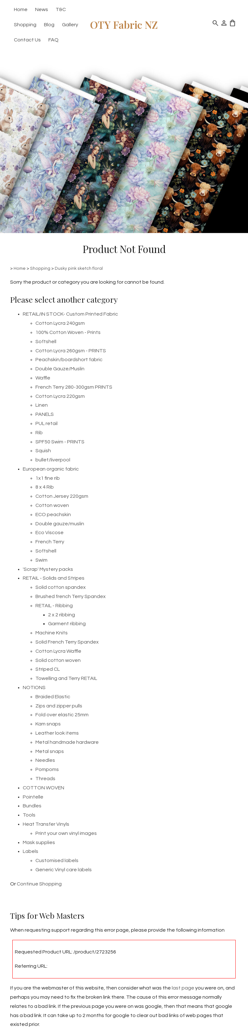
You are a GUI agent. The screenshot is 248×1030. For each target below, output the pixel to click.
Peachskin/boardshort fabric (68, 359)
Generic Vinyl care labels (63, 869)
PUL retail (46, 423)
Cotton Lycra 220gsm (60, 396)
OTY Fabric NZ (124, 24)
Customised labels (56, 860)
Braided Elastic (52, 696)
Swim (41, 560)
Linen (41, 405)
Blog (49, 24)
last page (183, 987)
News (41, 9)
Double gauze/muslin (59, 523)
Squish (43, 450)
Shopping (25, 24)
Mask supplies (39, 842)
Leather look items (57, 733)
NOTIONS (34, 687)
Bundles (32, 805)
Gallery (70, 24)
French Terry (49, 541)
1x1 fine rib (47, 478)
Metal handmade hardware (67, 742)
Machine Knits (51, 632)
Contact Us (27, 39)
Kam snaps (48, 723)
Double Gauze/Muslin (59, 368)
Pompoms (47, 769)
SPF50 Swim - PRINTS (59, 441)
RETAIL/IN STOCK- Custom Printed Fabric (70, 314)
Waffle (42, 377)
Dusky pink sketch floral (79, 268)
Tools (29, 814)
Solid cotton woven (58, 660)
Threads (45, 778)
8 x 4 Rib (44, 487)
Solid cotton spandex (60, 587)
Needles (45, 760)
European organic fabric (51, 469)
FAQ (53, 39)
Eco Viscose (49, 532)
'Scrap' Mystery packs (48, 569)
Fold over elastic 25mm (62, 714)
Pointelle (33, 796)
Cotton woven (52, 505)
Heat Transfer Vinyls (46, 824)
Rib (39, 432)
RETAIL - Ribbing (54, 605)
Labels (30, 851)
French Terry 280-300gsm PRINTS (73, 387)
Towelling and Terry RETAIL (66, 678)
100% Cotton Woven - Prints (68, 332)
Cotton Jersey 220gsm (61, 496)
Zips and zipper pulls (58, 705)
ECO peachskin (53, 514)
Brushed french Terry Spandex (70, 596)
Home (21, 9)
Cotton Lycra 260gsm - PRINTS (70, 350)
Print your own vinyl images (66, 833)
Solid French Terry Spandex (67, 642)
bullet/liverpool (52, 459)
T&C (61, 9)
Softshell (45, 341)
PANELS (44, 414)
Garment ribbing (67, 623)
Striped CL (47, 669)
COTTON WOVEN (43, 787)
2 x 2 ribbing (61, 614)
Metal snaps (49, 751)
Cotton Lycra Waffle (58, 651)
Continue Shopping (39, 883)
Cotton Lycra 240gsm (60, 323)
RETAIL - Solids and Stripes (53, 578)
